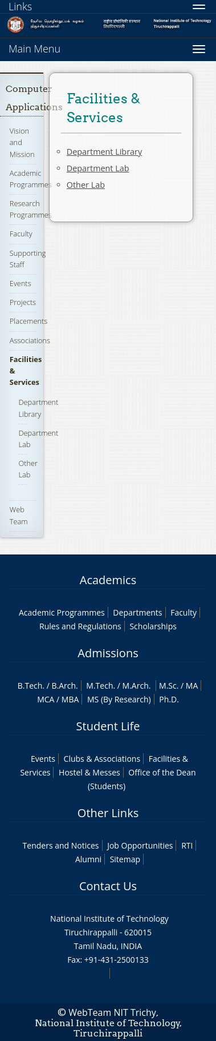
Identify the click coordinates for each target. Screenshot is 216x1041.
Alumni (88, 859)
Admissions (108, 653)
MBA (70, 699)
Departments (137, 612)
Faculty (21, 233)
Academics (108, 580)
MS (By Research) (119, 699)
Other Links (108, 813)
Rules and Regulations (80, 626)
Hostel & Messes (89, 772)
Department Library (104, 151)
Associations (30, 340)
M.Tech (99, 685)
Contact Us (108, 886)
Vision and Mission (22, 142)
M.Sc (168, 685)
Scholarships (152, 626)
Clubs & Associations (102, 758)
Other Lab (28, 469)
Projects (23, 302)
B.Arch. (64, 685)
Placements (28, 321)
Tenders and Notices (61, 845)
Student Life (108, 726)
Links (20, 6)
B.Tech (30, 685)
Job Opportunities (140, 845)
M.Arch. (137, 685)
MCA (45, 699)
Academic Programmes (62, 612)
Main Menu (34, 48)
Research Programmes (31, 209)
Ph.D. (169, 699)
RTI (187, 845)
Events (20, 283)
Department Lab (98, 168)
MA (192, 685)
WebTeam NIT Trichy (112, 1012)
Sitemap (125, 859)
